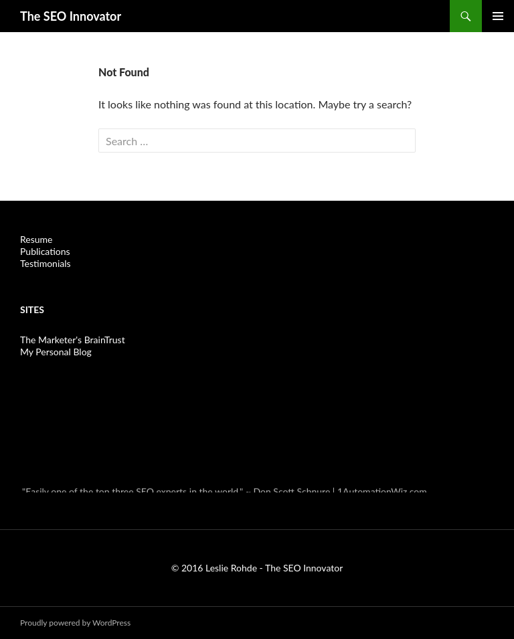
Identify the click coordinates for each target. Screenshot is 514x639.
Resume (36, 239)
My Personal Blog (56, 351)
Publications (45, 251)
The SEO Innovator (70, 16)
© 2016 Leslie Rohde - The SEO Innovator (257, 567)
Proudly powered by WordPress (75, 623)
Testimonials (45, 263)
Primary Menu (498, 16)
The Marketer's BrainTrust (72, 339)
